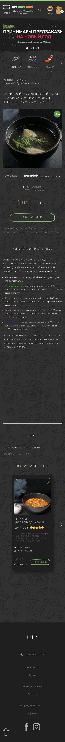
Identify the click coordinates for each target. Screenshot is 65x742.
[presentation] (4, 62)
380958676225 (36, 654)
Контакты (32, 667)
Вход (50, 10)
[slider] (31, 176)
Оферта (32, 713)
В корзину (32, 217)
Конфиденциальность (32, 705)
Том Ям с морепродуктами (29, 520)
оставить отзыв (50, 176)
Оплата (32, 694)
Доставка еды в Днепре (23, 12)
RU (39, 10)
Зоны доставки (32, 686)
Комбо (32, 66)
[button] (27, 48)
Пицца (16, 66)
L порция (32, 186)
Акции (33, 675)
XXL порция (32, 190)
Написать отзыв (16, 454)
